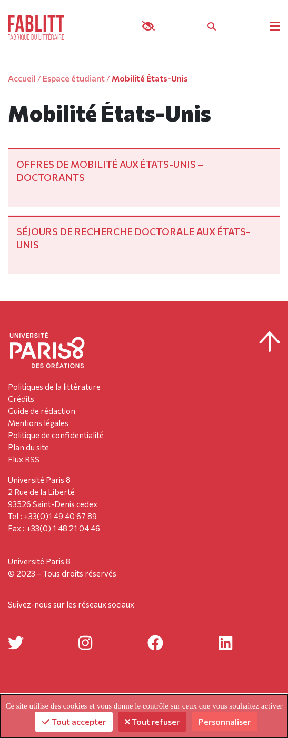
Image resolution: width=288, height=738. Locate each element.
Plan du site (28, 447)
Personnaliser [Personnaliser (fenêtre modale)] (224, 721)
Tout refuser (152, 721)
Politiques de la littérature (54, 386)
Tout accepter (74, 721)
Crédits (21, 398)
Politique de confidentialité (56, 435)
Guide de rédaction (41, 411)
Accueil (22, 78)
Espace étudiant (74, 78)
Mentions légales (38, 423)
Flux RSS (23, 459)
